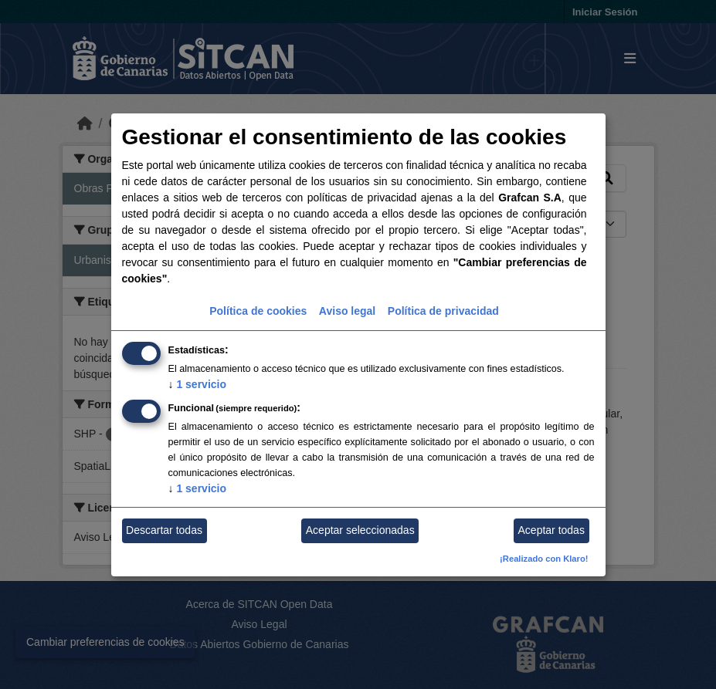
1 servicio (197, 384)
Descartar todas (164, 530)
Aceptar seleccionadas (360, 530)
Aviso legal (347, 311)
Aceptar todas (551, 530)
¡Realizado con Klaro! (544, 558)
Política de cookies (258, 311)
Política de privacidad (443, 311)
